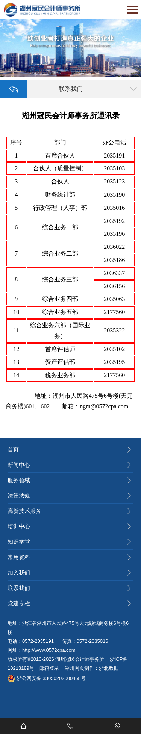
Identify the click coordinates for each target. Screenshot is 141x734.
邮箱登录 (49, 668)
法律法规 (19, 495)
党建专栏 (19, 603)
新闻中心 (19, 465)
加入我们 (19, 572)
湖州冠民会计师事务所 (79, 659)
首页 (13, 449)
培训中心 (19, 526)
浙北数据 (108, 668)
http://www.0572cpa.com (49, 650)
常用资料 (19, 557)
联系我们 (19, 588)
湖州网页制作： (82, 668)
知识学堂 (19, 541)
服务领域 (19, 480)
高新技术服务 (24, 511)
